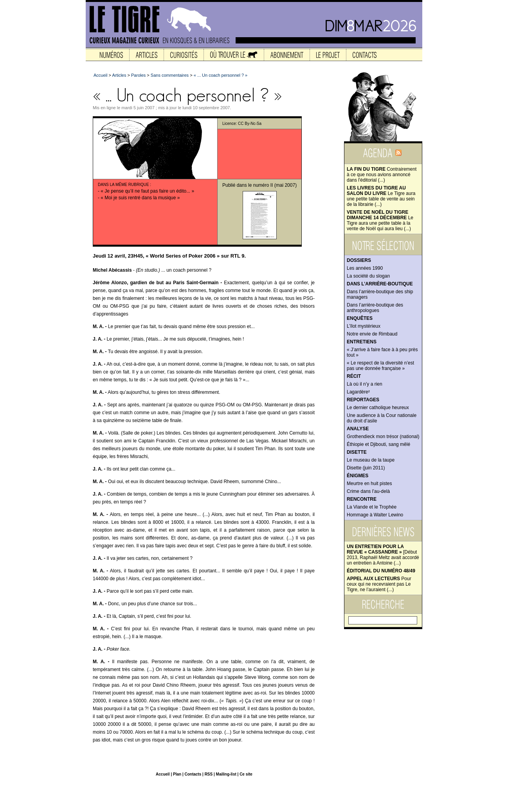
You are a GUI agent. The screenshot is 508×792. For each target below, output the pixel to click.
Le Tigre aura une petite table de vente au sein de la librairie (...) (381, 196)
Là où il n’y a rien (364, 384)
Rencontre (361, 499)
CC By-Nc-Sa (249, 123)
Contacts (192, 774)
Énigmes (357, 475)
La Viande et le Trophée (371, 507)
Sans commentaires (170, 75)
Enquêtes (360, 318)
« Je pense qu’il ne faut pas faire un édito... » (147, 191)
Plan (177, 774)
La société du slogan (368, 276)
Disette (357, 452)
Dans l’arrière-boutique (380, 284)
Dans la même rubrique (123, 184)
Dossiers (359, 260)
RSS (209, 774)
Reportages (363, 399)
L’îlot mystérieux (363, 326)
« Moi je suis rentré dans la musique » (140, 197)
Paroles (138, 75)
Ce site (246, 774)
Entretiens (361, 342)
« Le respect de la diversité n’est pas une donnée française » (380, 365)
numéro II (263, 185)
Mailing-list (226, 774)
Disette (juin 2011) (366, 468)
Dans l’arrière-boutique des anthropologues (375, 307)
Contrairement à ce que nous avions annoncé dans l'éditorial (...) (381, 174)
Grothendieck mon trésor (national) (383, 436)
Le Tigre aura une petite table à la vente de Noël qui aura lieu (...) (380, 220)
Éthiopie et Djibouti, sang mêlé (378, 444)
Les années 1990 (365, 268)
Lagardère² (358, 392)
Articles (119, 75)
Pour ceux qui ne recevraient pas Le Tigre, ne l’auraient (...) (379, 584)
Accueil (100, 75)
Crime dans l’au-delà (368, 491)
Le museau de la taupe (371, 460)
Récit (354, 376)
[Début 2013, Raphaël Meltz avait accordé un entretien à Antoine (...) (383, 555)
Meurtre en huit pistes (369, 483)
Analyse (358, 428)
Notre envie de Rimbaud (372, 334)
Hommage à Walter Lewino (375, 515)
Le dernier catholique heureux (378, 407)
